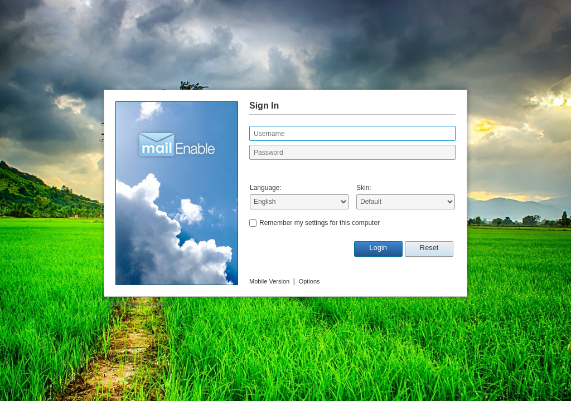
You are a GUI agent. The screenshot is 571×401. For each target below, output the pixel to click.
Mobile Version (269, 281)
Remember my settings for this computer (319, 223)
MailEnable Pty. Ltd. (153, 304)
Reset (429, 247)
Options (309, 281)
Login (378, 247)
